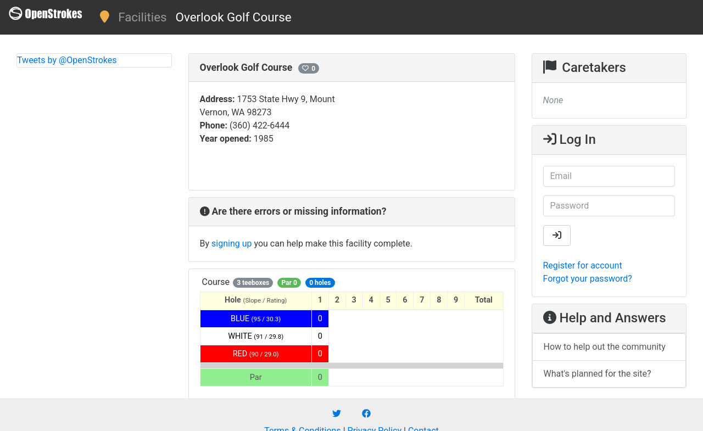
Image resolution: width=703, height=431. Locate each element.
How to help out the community (605, 347)
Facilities (142, 17)
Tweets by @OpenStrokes (67, 60)
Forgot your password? (587, 278)
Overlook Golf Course (234, 17)
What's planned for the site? (597, 373)
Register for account (582, 265)
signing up (231, 243)
